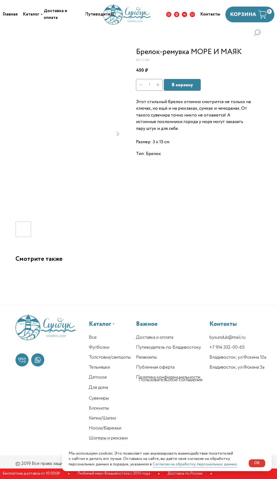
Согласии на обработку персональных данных (195, 464)
